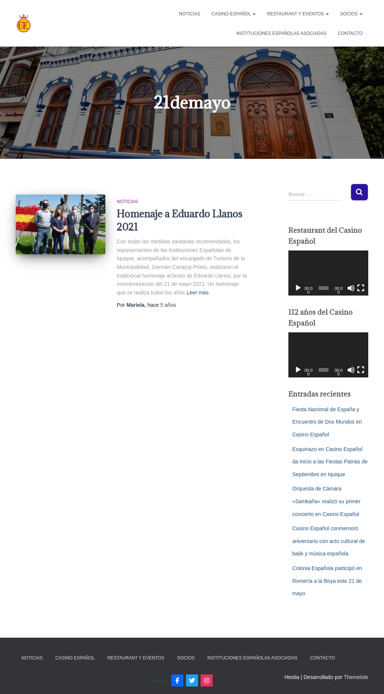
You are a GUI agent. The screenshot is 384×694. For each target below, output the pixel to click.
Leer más (197, 293)
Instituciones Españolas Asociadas (281, 33)
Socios (351, 14)
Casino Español (234, 14)
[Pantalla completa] (360, 288)
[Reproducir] (298, 288)
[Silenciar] (351, 288)
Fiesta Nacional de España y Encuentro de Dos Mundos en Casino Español (327, 422)
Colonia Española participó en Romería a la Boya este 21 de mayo (327, 580)
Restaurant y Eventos (298, 14)
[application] (328, 273)
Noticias (189, 14)
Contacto (350, 33)
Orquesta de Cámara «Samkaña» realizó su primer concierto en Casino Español (326, 501)
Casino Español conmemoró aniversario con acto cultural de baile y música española (328, 541)
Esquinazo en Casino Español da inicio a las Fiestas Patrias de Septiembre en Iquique (330, 461)
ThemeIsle (356, 677)
